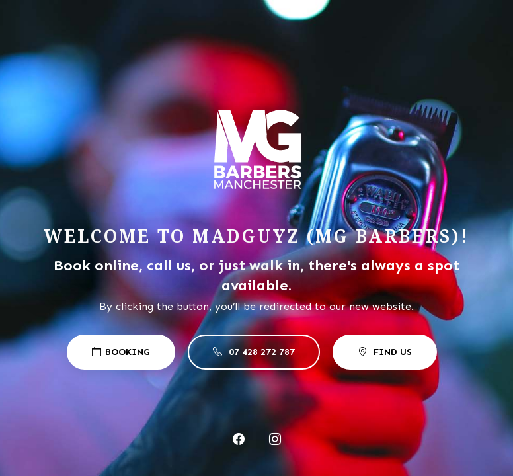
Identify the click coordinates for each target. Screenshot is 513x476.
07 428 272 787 (254, 352)
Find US (385, 352)
